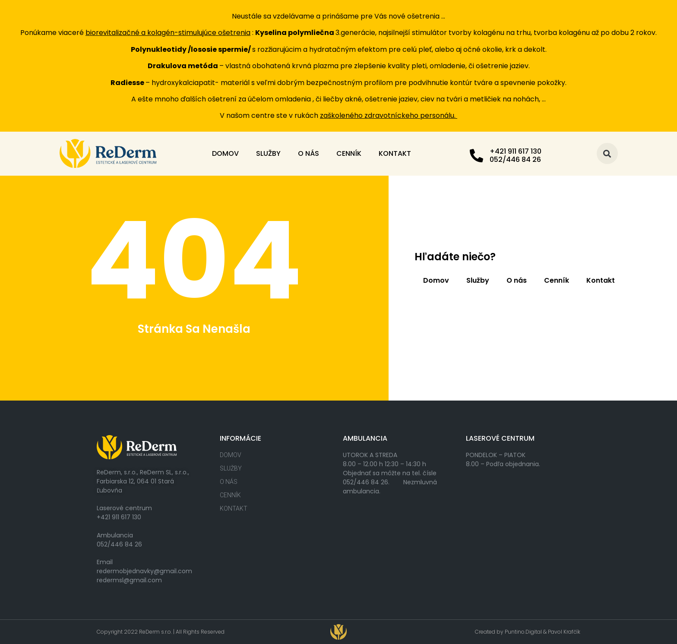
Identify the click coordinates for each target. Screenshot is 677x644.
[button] (607, 153)
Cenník (348, 153)
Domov (225, 153)
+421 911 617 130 (515, 151)
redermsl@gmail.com (129, 580)
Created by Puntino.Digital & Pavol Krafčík (527, 631)
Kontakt (395, 153)
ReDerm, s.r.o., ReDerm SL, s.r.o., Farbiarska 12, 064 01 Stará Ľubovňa (143, 481)
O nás (308, 153)
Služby (268, 153)
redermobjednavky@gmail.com (144, 571)
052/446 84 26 (119, 544)
